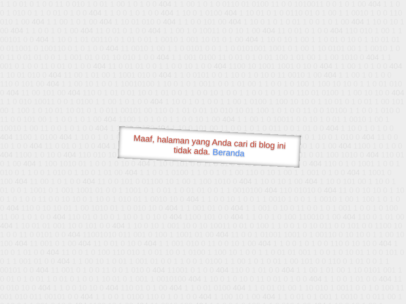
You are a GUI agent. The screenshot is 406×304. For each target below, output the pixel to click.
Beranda (228, 152)
